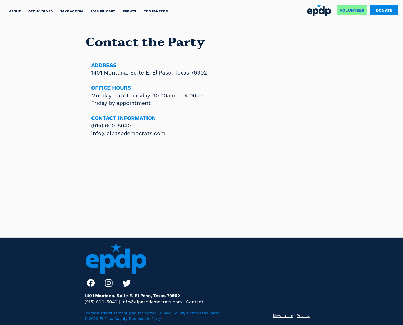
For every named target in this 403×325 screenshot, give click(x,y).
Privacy (303, 315)
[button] (72, 11)
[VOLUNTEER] (352, 10)
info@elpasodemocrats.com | (153, 301)
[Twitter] (127, 283)
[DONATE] (384, 10)
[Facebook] (91, 283)
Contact (194, 301)
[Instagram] (109, 283)
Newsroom (283, 315)
